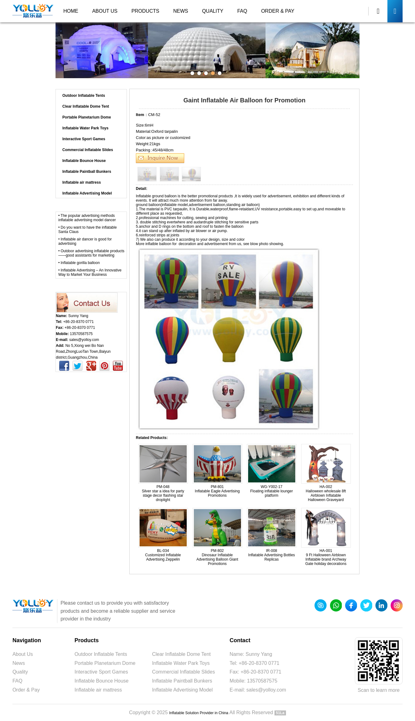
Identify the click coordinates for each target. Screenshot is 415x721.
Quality (212, 11)
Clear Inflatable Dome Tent (181, 654)
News (180, 11)
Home (70, 11)
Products (145, 11)
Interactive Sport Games (101, 671)
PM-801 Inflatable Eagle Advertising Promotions (217, 491)
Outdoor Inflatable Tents (100, 654)
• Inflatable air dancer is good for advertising (85, 241)
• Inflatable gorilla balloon (79, 263)
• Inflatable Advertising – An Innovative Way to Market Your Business (90, 272)
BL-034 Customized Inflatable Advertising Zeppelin (163, 555)
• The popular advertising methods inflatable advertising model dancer (87, 217)
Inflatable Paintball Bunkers (182, 680)
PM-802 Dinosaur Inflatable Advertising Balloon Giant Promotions (217, 557)
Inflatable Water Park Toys (181, 663)
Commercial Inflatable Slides (183, 671)
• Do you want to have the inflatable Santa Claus (87, 229)
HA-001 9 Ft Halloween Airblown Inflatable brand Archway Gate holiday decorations (325, 557)
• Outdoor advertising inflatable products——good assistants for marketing (91, 253)
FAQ (242, 11)
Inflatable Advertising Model (179, 83)
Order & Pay (277, 11)
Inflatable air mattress (98, 689)
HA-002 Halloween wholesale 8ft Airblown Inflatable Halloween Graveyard (326, 493)
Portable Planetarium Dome (105, 663)
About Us (105, 11)
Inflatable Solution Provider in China (198, 713)
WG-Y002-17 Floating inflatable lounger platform (271, 491)
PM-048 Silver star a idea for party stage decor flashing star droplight (163, 493)
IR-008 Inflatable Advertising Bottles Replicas (271, 555)
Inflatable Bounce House (101, 680)
